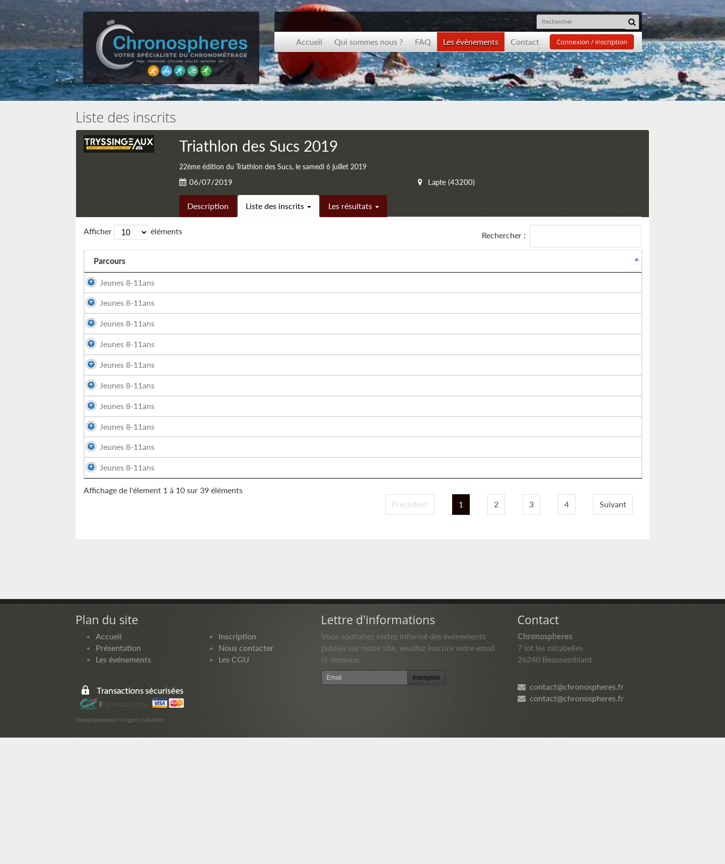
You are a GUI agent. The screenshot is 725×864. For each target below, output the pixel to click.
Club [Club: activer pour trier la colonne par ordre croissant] (461, 272)
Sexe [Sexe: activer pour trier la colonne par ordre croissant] (294, 272)
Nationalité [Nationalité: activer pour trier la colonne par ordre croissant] (342, 272)
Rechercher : (561, 236)
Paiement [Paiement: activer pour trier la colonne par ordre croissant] (577, 272)
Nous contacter (246, 774)
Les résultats (353, 206)
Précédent (410, 630)
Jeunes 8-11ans (116, 299)
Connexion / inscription (591, 41)
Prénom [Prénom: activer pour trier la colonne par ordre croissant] (242, 272)
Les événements (123, 785)
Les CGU (234, 785)
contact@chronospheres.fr (571, 813)
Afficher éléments (133, 232)
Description (208, 206)
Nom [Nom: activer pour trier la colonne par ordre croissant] (161, 272)
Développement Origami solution (120, 846)
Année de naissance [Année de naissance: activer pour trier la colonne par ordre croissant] (399, 266)
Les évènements (470, 41)
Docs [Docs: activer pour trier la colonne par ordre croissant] (623, 272)
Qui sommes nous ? (368, 41)
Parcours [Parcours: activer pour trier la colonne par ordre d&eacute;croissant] (109, 272)
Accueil (309, 41)
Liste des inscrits (278, 206)
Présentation (118, 774)
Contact (525, 41)
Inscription (237, 762)
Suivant (613, 630)
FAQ (423, 41)
